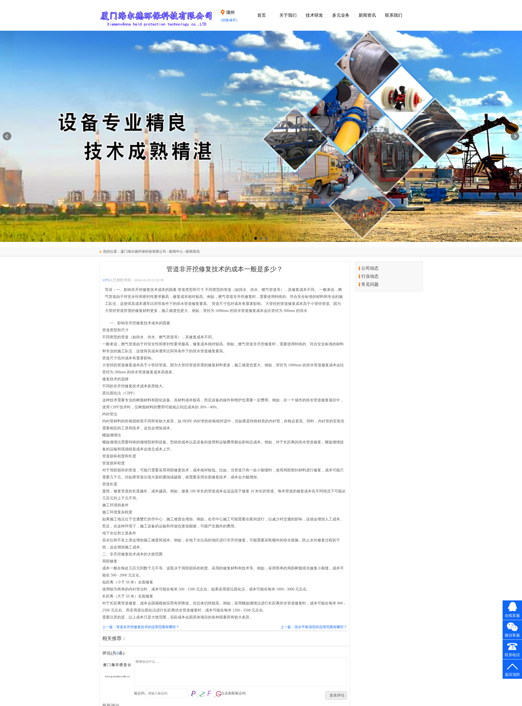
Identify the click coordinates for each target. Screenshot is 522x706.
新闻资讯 (367, 15)
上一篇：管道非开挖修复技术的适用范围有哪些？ (140, 627)
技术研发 (314, 15)
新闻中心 (176, 251)
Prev (7, 136)
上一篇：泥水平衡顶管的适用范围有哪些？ (313, 627)
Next (515, 136)
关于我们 (288, 15)
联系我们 (393, 15)
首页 (261, 15)
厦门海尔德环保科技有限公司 (143, 251)
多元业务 (340, 15)
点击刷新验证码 (233, 693)
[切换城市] (229, 20)
